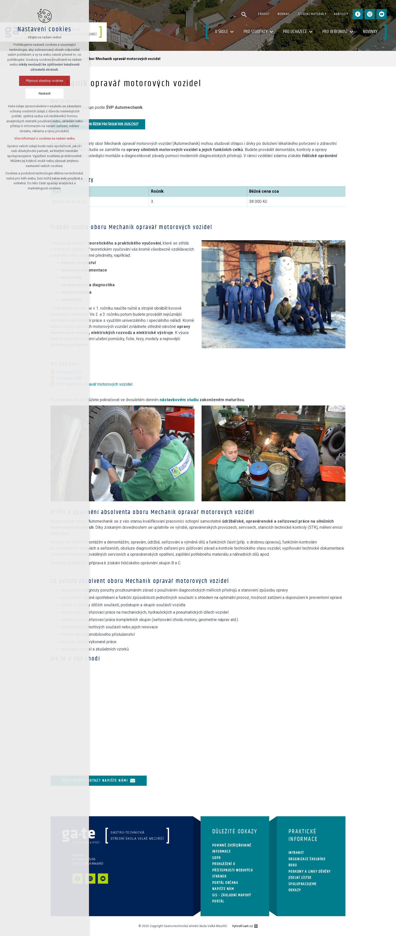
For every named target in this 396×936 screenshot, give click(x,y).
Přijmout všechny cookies (44, 81)
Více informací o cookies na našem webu (44, 138)
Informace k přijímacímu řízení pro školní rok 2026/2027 (97, 124)
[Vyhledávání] (244, 14)
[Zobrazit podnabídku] (232, 31)
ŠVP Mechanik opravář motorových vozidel (94, 384)
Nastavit (45, 93)
